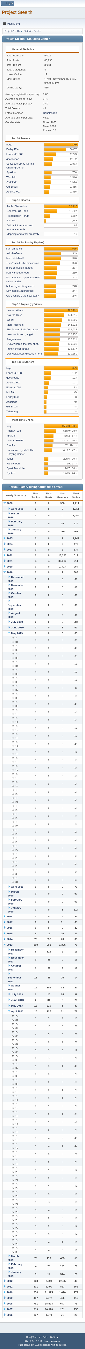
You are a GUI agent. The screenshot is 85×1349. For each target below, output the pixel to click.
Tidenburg (12, 411)
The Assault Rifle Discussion (22, 263)
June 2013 (17, 1000)
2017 (10, 922)
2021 (10, 561)
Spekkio (10, 172)
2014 (10, 939)
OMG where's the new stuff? (22, 295)
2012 (10, 1281)
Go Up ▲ (54, 1337)
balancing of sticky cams (20, 286)
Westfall (10, 177)
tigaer (10, 458)
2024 (10, 544)
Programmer (14, 339)
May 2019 (17, 633)
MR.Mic (10, 392)
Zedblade (11, 182)
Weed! (10, 319)
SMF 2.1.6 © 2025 (33, 1341)
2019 (10, 572)
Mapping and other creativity (23, 234)
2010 (10, 1292)
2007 (10, 1309)
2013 (10, 944)
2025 (10, 538)
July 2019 (17, 621)
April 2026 (17, 508)
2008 (10, 1303)
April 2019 (17, 886)
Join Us (11, 220)
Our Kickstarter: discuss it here (24, 353)
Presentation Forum (18, 215)
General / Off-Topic (17, 210)
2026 (10, 503)
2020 (10, 566)
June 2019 (17, 627)
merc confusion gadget (19, 267)
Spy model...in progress (19, 290)
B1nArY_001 (13, 387)
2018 (10, 916)
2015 (10, 933)
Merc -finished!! (15, 258)
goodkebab (12, 159)
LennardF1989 (14, 154)
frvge (9, 144)
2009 (10, 1297)
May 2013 (17, 1005)
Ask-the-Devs (14, 253)
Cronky (11, 445)
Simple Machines (52, 1341)
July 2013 (17, 994)
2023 (10, 549)
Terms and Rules (40, 1337)
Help (28, 1337)
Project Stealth (17, 12)
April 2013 (17, 1011)
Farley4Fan (12, 149)
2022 (10, 555)
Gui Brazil (12, 186)
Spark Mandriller (16, 468)
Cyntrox (11, 473)
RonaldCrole (50, 112)
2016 (10, 927)
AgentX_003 (13, 191)
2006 (10, 1314)
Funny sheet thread (17, 272)
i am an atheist (14, 248)
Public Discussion (17, 206)
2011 (10, 1286)
